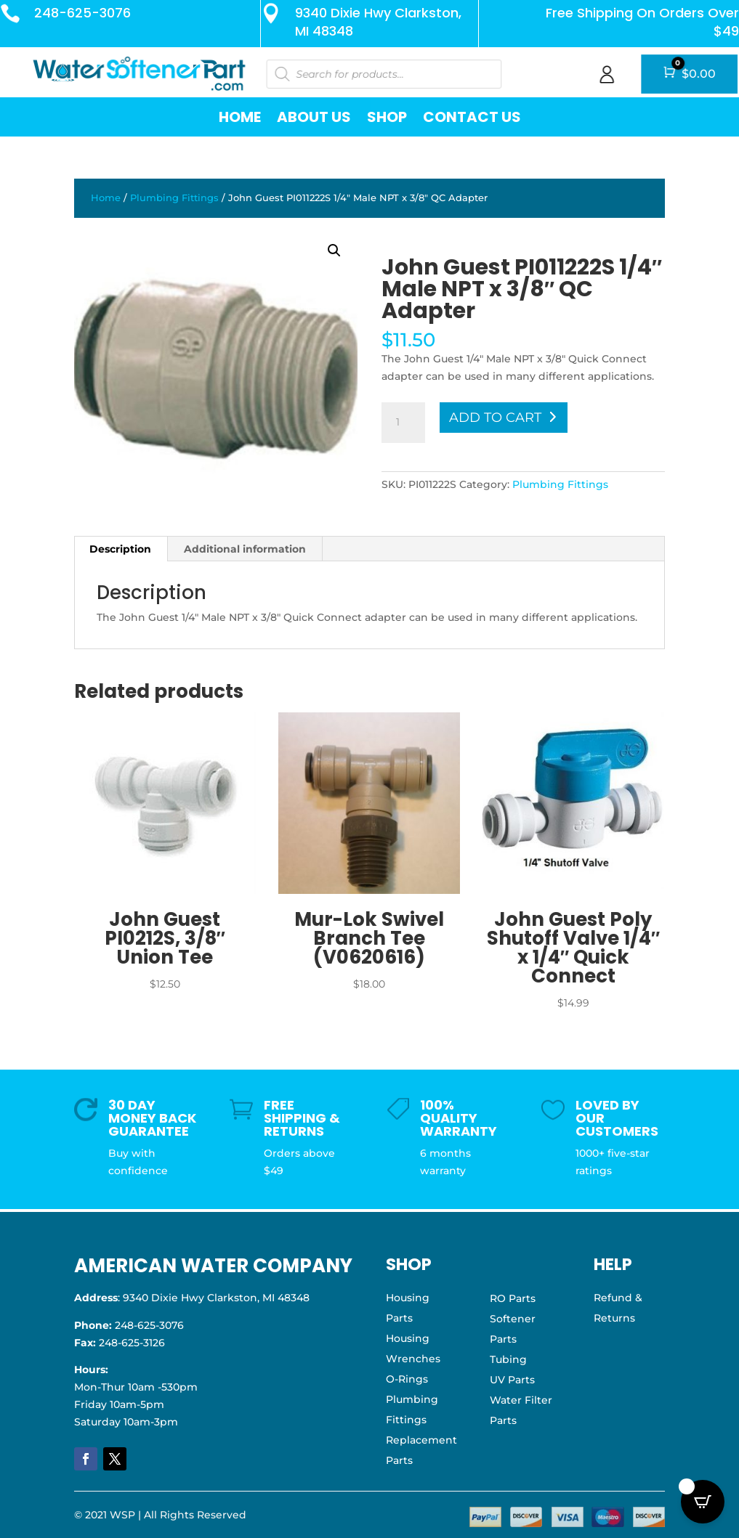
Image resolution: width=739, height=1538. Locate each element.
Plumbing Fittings (174, 197)
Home (240, 117)
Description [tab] (120, 549)
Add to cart (495, 418)
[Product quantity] (403, 422)
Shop (387, 117)
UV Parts (512, 1379)
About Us (314, 117)
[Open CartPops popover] (702, 1501)
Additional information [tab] (245, 549)
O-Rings (407, 1379)
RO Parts (513, 1298)
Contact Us (472, 117)
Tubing (508, 1359)
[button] (334, 250)
